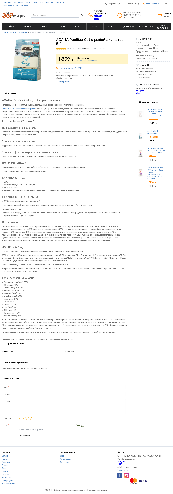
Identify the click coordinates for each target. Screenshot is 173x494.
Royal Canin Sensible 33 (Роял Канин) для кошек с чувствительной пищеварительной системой (155, 173)
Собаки (5, 456)
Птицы (5, 465)
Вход (62, 456)
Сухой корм (23, 32)
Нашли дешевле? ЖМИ (70, 68)
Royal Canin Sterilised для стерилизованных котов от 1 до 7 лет (156, 150)
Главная (5, 32)
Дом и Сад (6, 477)
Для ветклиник (8, 484)
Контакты (60, 2)
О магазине (6, 2)
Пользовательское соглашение (15, 5)
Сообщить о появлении (87, 61)
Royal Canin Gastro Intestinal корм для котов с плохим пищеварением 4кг (154, 112)
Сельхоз (5, 471)
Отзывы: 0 (70, 49)
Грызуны (6, 462)
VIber (96, 19)
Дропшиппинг (38, 2)
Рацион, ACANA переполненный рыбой (19, 109)
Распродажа (7, 481)
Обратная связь (124, 470)
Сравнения (64, 462)
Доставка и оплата (22, 2)
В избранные (64, 82)
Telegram (98, 16)
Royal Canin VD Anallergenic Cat (153, 132)
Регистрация (65, 459)
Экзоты (5, 474)
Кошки (13, 32)
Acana (86, 49)
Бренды (49, 2)
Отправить (25, 435)
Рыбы (4, 468)
